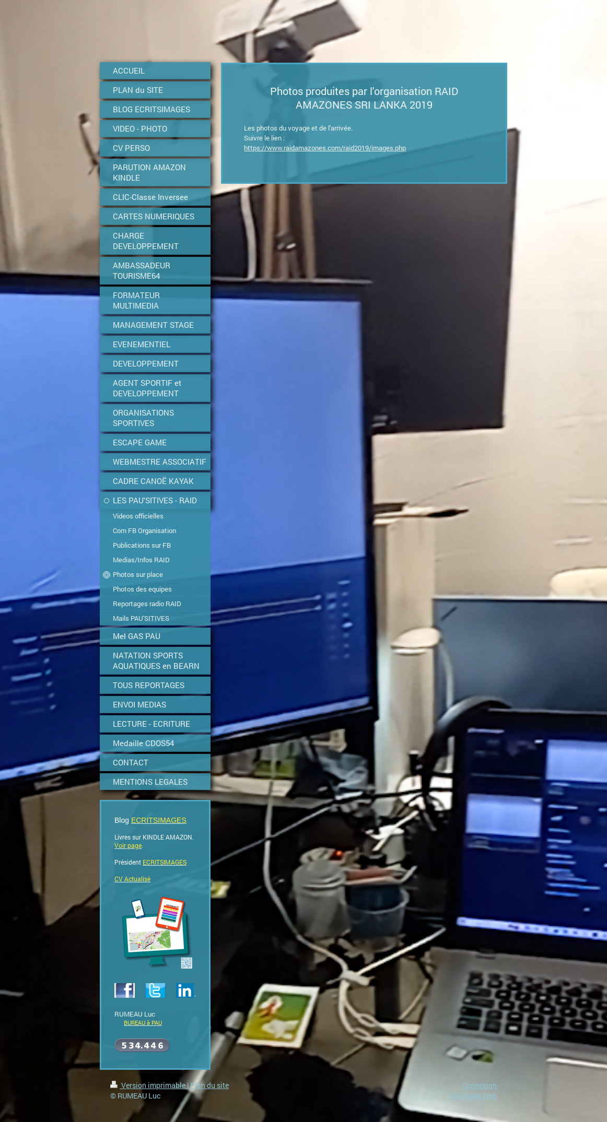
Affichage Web (473, 1096)
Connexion (479, 1085)
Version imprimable (148, 1085)
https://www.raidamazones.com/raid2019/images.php (325, 148)
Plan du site (209, 1085)
